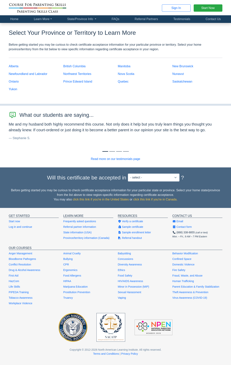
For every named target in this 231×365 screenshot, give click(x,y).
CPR (66, 264)
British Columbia (74, 66)
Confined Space (182, 258)
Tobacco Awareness (21, 297)
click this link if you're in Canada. (155, 199)
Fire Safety (178, 270)
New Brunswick (182, 66)
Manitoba (124, 66)
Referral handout (130, 237)
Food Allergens (72, 275)
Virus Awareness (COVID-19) (189, 297)
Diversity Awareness (130, 264)
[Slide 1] (112, 151)
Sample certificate (130, 226)
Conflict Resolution (20, 264)
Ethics (121, 270)
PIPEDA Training (19, 292)
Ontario (14, 81)
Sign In (176, 8)
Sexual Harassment (129, 292)
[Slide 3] (126, 151)
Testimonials (181, 19)
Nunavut (178, 73)
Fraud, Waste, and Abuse (187, 275)
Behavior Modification (185, 253)
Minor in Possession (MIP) (133, 286)
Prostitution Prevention (76, 292)
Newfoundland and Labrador (28, 73)
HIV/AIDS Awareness (130, 281)
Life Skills (14, 286)
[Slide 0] (105, 151)
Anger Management (20, 253)
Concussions (125, 258)
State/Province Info (80, 19)
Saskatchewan (182, 81)
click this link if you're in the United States (101, 199)
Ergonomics (70, 270)
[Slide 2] (119, 151)
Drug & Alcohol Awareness (24, 270)
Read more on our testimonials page (115, 159)
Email (177, 221)
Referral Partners (146, 19)
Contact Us (213, 19)
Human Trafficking (183, 281)
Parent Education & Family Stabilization (195, 286)
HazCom (14, 281)
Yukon (13, 89)
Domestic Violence (183, 264)
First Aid (14, 275)
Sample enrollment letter (134, 232)
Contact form (182, 226)
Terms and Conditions (106, 353)
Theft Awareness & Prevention (190, 292)
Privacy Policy (129, 353)
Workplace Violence (20, 303)
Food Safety (125, 275)
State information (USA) (77, 232)
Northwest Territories (77, 73)
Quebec (123, 81)
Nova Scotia (126, 73)
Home (14, 19)
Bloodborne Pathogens (22, 258)
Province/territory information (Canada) (86, 237)
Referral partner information (79, 226)
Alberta (14, 66)
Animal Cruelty (72, 253)
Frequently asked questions (79, 221)
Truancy (68, 297)
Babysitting (124, 253)
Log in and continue (20, 226)
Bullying (68, 258)
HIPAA (67, 281)
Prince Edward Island (77, 81)
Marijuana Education (75, 286)
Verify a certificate (130, 221)
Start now (14, 221)
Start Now (208, 8)
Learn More (42, 19)
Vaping (122, 297)
